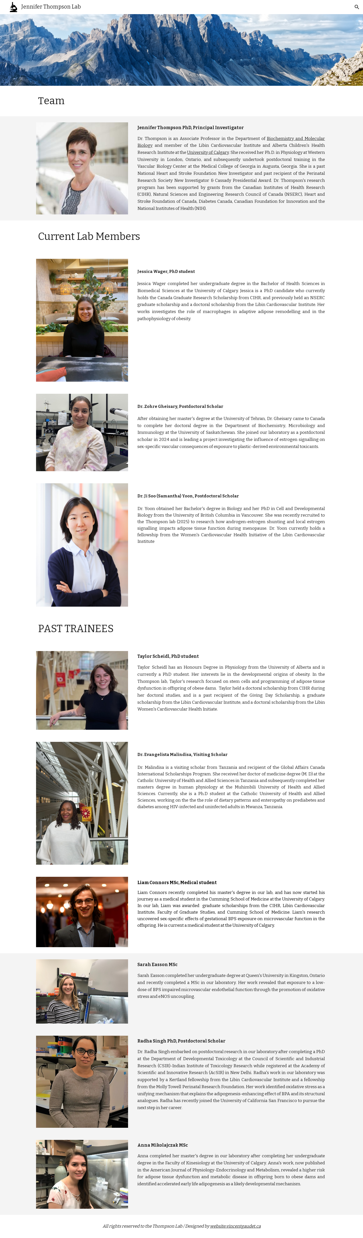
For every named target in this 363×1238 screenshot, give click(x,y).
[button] (357, 7)
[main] (69, 101)
